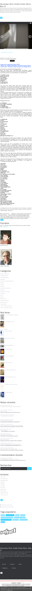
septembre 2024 (4, 493)
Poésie (5, 215)
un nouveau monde (18, 217)
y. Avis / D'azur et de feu (5, 305)
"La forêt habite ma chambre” (7, 416)
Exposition (2, 293)
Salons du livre (3, 302)
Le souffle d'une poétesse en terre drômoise (10, 406)
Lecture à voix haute (5, 291)
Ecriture (18, 213)
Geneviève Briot (4, 275)
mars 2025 (2, 487)
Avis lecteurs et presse (5, 288)
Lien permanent (4, 213)
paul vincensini (23, 519)
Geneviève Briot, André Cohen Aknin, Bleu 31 (15, 5)
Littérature (2, 279)
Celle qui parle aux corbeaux (12, 459)
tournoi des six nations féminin (21, 218)
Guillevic (23, 515)
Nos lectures (3, 298)
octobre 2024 (3, 491)
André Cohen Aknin (4, 274)
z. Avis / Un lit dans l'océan (6, 307)
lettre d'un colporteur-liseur (6, 216)
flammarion (6, 218)
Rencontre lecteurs (4, 300)
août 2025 (2, 482)
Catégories (4, 568)
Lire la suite (5, 226)
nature (1, 297)
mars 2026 (2, 477)
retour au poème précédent (19, 216)
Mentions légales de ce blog (16, 585)
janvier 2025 (3, 489)
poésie (2, 522)
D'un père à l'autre (4, 439)
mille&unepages (10, 217)
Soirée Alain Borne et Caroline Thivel (8, 449)
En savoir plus (9, 590)
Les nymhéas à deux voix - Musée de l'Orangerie (11, 425)
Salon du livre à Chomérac (6, 434)
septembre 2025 (4, 480)
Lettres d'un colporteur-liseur (7, 281)
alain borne (15, 519)
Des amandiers (3, 430)
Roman (2, 515)
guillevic (11, 218)
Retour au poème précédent (8, 59)
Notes (20, 564)
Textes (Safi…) (3, 304)
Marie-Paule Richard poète (6, 420)
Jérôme (2, 459)
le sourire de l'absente (20, 517)
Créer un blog (14, 582)
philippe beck (26, 215)
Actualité (2, 286)
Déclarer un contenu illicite (6, 585)
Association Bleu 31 (4, 277)
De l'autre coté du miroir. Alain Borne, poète (10, 444)
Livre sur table (3, 411)
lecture (17, 515)
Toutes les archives (4, 494)
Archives (14, 568)
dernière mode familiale (16, 215)
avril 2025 (2, 485)
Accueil (4, 564)
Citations (2, 290)
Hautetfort (18, 582)
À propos (12, 564)
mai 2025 (2, 484)
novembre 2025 (3, 478)
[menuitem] (4, 564)
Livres (1, 295)
